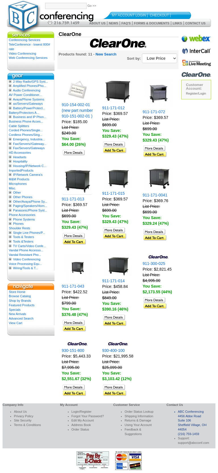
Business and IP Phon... (29, 117)
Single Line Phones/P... (29, 232)
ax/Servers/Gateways (28, 103)
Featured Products (22, 305)
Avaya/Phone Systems (28, 99)
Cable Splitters (19, 126)
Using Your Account (138, 425)
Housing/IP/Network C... (29, 166)
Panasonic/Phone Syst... (30, 210)
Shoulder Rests (19, 228)
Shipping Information (139, 416)
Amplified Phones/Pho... (29, 85)
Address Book (81, 425)
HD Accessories (20, 152)
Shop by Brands (20, 300)
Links (177, 23)
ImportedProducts (21, 170)
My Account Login (129, 15)
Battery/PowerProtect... (29, 108)
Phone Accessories (22, 215)
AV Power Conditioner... (25, 95)
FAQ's (126, 23)
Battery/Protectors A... (24, 112)
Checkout (159, 15)
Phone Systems (24, 219)
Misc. (12, 188)
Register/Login (196, 93)
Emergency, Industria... (29, 139)
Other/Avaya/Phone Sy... (30, 201)
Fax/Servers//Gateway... (29, 143)
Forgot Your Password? (88, 416)
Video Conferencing (22, 53)
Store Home (17, 292)
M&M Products (19, 179)
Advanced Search (21, 318)
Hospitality (20, 161)
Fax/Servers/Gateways (29, 148)
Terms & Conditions (27, 425)
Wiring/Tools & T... (25, 268)
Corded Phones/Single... (26, 130)
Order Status (80, 429)
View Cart (15, 323)
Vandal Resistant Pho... (25, 254)
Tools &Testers (23, 241)
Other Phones (22, 197)
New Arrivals (17, 314)
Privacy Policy (23, 416)
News (113, 23)
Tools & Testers (23, 237)
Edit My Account (83, 420)
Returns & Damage (138, 420)
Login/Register (82, 411)
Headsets (19, 157)
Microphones (18, 183)
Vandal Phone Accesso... (26, 250)
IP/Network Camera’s (28, 174)
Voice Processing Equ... (25, 264)
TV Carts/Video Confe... (29, 246)
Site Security (23, 420)
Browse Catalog (20, 296)
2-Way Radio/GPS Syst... (30, 81)
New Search (106, 54)
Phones (18, 223)
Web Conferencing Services (28, 57)
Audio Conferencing (26, 90)
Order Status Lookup (139, 411)
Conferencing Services (24, 40)
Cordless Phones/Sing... (25, 134)
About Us (97, 23)
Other (17, 192)
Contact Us (195, 23)
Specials (15, 309)
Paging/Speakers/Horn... (30, 205)
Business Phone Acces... (26, 121)
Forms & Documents (151, 23)
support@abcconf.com (193, 442)
